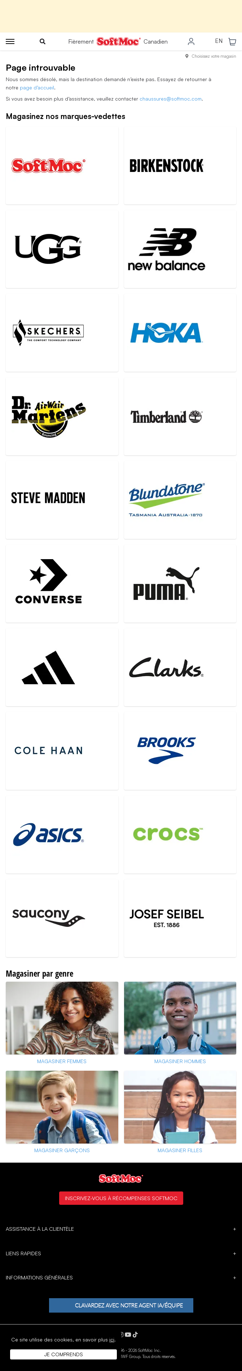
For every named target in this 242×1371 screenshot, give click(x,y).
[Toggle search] (43, 41)
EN (219, 41)
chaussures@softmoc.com (171, 99)
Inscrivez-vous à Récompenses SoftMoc (121, 1198)
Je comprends (63, 1354)
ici (111, 1339)
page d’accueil (37, 87)
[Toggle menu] (10, 41)
